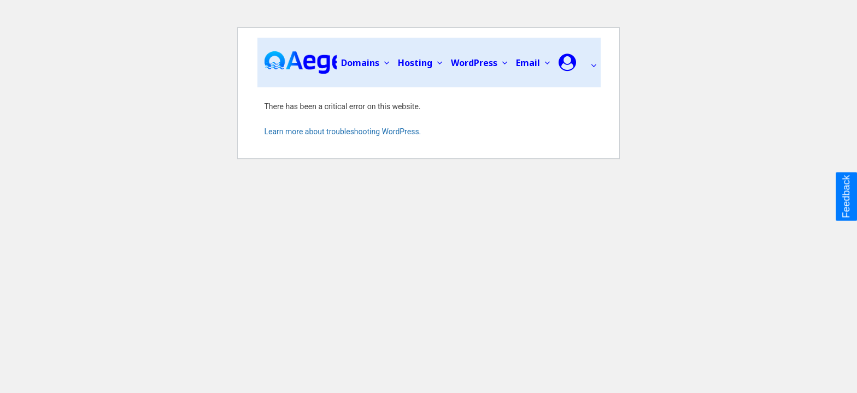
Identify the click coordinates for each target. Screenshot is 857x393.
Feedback (846, 196)
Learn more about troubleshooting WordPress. (343, 131)
